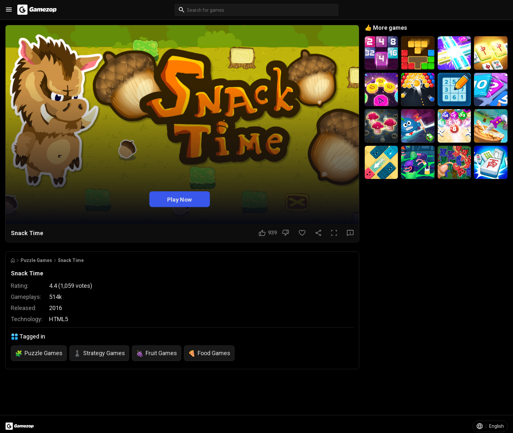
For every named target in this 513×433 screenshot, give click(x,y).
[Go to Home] (13, 260)
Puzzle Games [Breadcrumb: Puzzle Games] (36, 260)
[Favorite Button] (302, 232)
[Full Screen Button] (334, 233)
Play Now (179, 199)
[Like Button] (268, 233)
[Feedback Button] (350, 232)
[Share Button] (318, 232)
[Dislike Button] (285, 232)
